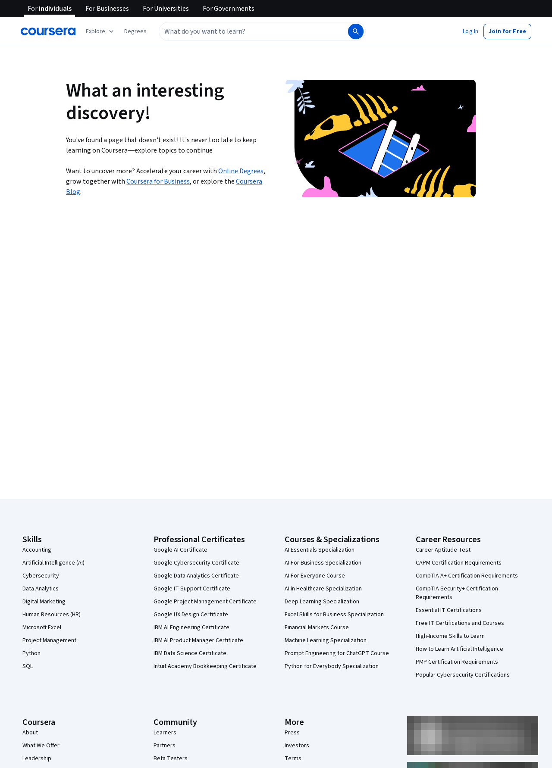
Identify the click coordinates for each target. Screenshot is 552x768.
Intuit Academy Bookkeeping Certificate (205, 666)
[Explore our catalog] (100, 31)
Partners (165, 745)
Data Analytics (40, 588)
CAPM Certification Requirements (459, 563)
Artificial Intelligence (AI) (53, 563)
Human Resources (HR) (51, 614)
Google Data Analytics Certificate (196, 575)
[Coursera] (48, 31)
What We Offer (41, 745)
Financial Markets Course (317, 627)
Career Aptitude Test (443, 550)
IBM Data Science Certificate (190, 653)
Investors (297, 745)
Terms (293, 758)
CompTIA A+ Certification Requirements (467, 575)
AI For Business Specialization (323, 563)
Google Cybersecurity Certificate (196, 563)
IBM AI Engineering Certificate (191, 627)
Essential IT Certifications (449, 610)
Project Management (49, 640)
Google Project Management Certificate (205, 601)
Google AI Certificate (180, 550)
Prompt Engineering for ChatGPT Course (337, 653)
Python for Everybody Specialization (332, 666)
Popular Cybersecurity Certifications (463, 675)
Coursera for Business (158, 181)
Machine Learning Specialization (326, 640)
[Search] (356, 31)
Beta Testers (171, 758)
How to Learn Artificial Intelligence (459, 649)
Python (31, 653)
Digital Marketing (44, 601)
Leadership (36, 758)
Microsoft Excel (41, 627)
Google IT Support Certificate (192, 588)
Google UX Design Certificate (191, 614)
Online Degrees (240, 171)
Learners (165, 732)
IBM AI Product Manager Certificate (198, 640)
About (30, 732)
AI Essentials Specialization (319, 550)
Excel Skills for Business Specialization (334, 614)
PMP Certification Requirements (457, 662)
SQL (27, 666)
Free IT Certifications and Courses (460, 623)
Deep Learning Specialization (322, 601)
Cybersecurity (40, 575)
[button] (135, 31)
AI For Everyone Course (315, 575)
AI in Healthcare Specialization (323, 588)
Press (292, 732)
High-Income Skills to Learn (450, 636)
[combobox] (252, 31)
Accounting (36, 550)
